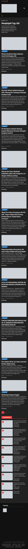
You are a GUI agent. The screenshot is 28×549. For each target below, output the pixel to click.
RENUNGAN (17, 545)
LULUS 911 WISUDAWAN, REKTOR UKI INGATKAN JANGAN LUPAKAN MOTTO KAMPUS (13, 284)
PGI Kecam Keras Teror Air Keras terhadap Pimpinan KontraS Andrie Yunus (19, 484)
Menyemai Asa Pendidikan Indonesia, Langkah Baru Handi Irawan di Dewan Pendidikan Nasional (19, 466)
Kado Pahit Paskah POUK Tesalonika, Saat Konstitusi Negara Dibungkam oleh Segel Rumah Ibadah (19, 439)
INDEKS (23, 545)
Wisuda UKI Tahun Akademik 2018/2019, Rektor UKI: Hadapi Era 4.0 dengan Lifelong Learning (13, 173)
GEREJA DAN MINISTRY (6, 544)
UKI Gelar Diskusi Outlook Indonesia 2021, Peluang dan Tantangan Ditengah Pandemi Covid (13, 92)
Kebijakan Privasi (18, 546)
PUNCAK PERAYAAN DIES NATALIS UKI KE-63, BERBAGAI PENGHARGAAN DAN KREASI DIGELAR (13, 323)
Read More (4, 71)
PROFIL (23, 544)
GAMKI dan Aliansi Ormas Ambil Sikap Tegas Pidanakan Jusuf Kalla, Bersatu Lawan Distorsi (19, 422)
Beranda (3, 20)
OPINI (13, 545)
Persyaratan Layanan (9, 546)
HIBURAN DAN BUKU (6, 545)
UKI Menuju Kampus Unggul (10, 395)
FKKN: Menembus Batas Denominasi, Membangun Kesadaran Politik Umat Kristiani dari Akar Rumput (19, 431)
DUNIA (19, 544)
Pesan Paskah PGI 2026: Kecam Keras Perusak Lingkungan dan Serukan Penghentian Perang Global (19, 457)
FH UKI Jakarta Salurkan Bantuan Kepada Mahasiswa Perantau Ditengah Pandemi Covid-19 (13, 131)
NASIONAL (4, 51)
